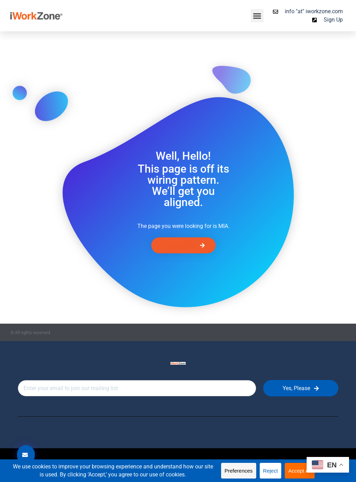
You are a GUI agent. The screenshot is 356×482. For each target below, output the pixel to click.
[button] (257, 15)
